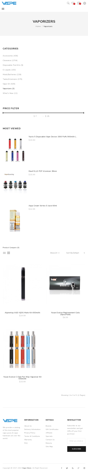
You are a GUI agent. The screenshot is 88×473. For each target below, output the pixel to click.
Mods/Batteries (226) (12, 74)
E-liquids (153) (9, 70)
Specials (49, 436)
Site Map (49, 446)
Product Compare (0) (11, 247)
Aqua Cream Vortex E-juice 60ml (43, 206)
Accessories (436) (10, 56)
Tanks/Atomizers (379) (12, 79)
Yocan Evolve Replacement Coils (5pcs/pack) (65, 313)
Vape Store (26, 468)
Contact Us (50, 440)
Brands (48, 426)
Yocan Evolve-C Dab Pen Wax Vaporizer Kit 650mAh (22, 378)
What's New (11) (10, 93)
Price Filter (11, 108)
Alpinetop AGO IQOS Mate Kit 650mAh (22, 312)
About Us (28, 426)
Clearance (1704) (10, 60)
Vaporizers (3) (9, 88)
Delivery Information (32, 429)
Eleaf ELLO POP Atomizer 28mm (43, 171)
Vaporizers (48, 26)
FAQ (26, 443)
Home (38, 26)
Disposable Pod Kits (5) (13, 65)
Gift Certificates (52, 429)
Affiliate (49, 433)
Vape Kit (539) (9, 84)
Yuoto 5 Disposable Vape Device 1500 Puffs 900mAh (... (53, 137)
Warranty (28, 440)
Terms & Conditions (32, 436)
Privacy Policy (29, 433)
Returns (49, 443)
